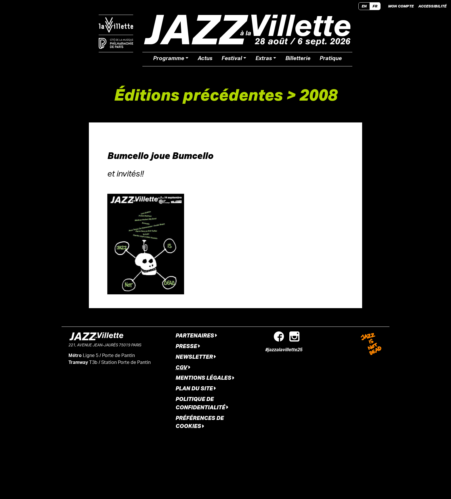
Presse (187, 346)
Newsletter (195, 356)
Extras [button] (263, 59)
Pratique (331, 59)
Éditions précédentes (198, 94)
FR (374, 6)
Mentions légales (204, 377)
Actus (205, 59)
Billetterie (297, 59)
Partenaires (196, 335)
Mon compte (401, 6)
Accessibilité (432, 6)
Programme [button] (168, 59)
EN (364, 6)
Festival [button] (231, 59)
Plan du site (195, 388)
